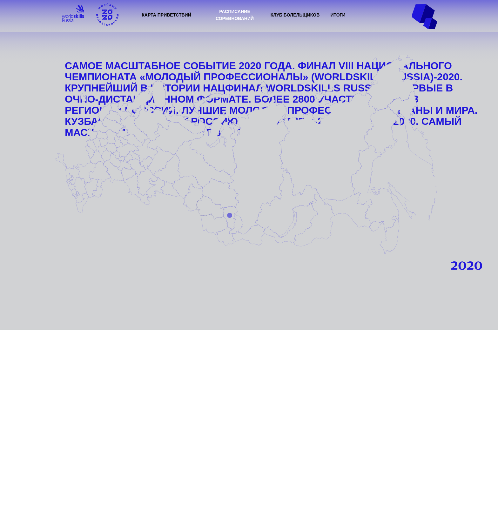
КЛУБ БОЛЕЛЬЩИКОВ (295, 14)
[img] (73, 13)
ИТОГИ (337, 14)
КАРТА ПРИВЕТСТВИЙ (166, 14)
